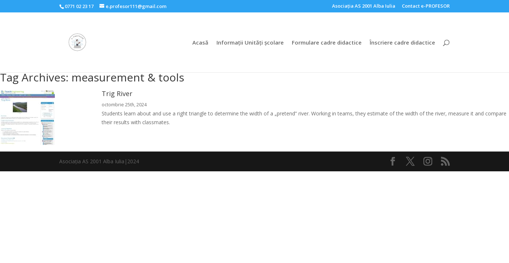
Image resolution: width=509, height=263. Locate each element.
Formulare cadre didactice (327, 43)
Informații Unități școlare (250, 43)
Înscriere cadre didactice (402, 43)
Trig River (117, 93)
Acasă (200, 43)
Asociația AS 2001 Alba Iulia (363, 6)
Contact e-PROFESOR (426, 6)
